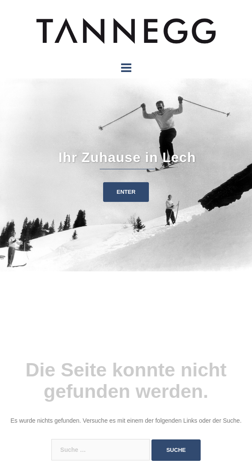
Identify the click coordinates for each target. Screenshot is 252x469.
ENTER (125, 192)
